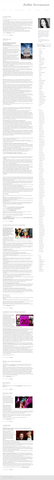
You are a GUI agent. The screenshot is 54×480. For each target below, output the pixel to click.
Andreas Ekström (19, 385)
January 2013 (41, 181)
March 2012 (41, 186)
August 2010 (41, 216)
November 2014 (42, 155)
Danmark (40, 61)
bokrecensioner (41, 58)
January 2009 (41, 245)
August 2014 (41, 160)
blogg (40, 56)
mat (40, 77)
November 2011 (42, 192)
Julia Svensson (27, 5)
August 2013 (41, 171)
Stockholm (41, 91)
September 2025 (42, 122)
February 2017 (41, 139)
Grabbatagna (7, 425)
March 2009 (41, 243)
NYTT (4, 10)
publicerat (41, 86)
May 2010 (41, 221)
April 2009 (41, 242)
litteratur (40, 74)
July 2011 (41, 198)
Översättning (41, 82)
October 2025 (41, 120)
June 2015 (41, 149)
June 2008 (41, 250)
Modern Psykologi (42, 80)
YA (39, 106)
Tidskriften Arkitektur (42, 96)
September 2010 (42, 214)
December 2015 (42, 142)
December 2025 (42, 117)
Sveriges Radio (41, 93)
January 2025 (41, 133)
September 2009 (42, 234)
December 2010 (42, 210)
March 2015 (41, 152)
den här (4, 385)
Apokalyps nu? (7, 39)
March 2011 (41, 205)
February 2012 (41, 187)
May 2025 (41, 126)
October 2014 (41, 157)
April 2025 (41, 128)
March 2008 (41, 251)
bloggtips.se (41, 269)
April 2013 (41, 176)
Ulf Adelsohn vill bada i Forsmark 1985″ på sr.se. (13, 208)
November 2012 (42, 184)
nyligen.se (41, 259)
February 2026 (41, 114)
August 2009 (41, 235)
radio (40, 90)
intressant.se (41, 270)
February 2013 (41, 179)
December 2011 (42, 190)
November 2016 (42, 141)
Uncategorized (41, 102)
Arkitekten (41, 51)
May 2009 (41, 240)
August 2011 (41, 197)
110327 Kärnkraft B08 (10, 218)
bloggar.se (41, 266)
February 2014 (41, 170)
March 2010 (41, 224)
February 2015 (41, 154)
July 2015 (41, 147)
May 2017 (41, 138)
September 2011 (42, 195)
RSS (40, 258)
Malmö (40, 75)
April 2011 (41, 203)
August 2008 (41, 246)
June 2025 (41, 125)
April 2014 (41, 166)
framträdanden (19, 10)
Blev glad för (6, 383)
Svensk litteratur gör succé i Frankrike (14, 225)
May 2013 (41, 174)
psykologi (40, 85)
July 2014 (41, 162)
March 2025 (41, 130)
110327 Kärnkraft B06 (26, 217)
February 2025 (41, 131)
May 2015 (41, 150)
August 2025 (41, 123)
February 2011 (41, 206)
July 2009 (41, 237)
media (40, 78)
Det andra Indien (8, 393)
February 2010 (41, 226)
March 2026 (41, 112)
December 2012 (42, 182)
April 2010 (41, 222)
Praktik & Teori (41, 83)
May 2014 (41, 165)
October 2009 (41, 232)
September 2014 (42, 158)
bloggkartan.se (41, 264)
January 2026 (41, 115)
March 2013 (41, 178)
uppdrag (40, 104)
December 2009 (42, 229)
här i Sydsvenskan (12, 365)
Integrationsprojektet (42, 67)
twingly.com (41, 262)
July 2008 (41, 248)
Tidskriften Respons (42, 99)
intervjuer (40, 69)
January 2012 (41, 189)
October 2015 (41, 146)
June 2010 (41, 219)
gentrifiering (41, 64)
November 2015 (42, 144)
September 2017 (42, 136)
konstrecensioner (42, 72)
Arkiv (29, 10)
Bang (40, 54)
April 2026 (41, 110)
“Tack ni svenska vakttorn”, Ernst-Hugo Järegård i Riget (15, 207)
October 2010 (41, 213)
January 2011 (41, 208)
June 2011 (41, 200)
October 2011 (41, 194)
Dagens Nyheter (42, 59)
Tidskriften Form (42, 98)
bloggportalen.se (42, 261)
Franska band (7, 16)
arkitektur (40, 53)
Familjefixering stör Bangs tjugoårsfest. (14, 312)
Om (10, 10)
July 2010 (41, 218)
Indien (40, 66)
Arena (40, 50)
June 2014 (41, 163)
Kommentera (11, 357)
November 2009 (42, 230)
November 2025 (42, 118)
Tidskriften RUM (42, 101)
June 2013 (41, 173)
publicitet (40, 88)
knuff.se (40, 267)
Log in (40, 256)
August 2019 (41, 134)
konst (40, 70)
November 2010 (42, 211)
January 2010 (41, 227)
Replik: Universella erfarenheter (12, 361)
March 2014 (41, 168)
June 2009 (41, 238)
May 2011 (41, 202)
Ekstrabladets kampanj (12, 210)
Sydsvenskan (8, 216)
